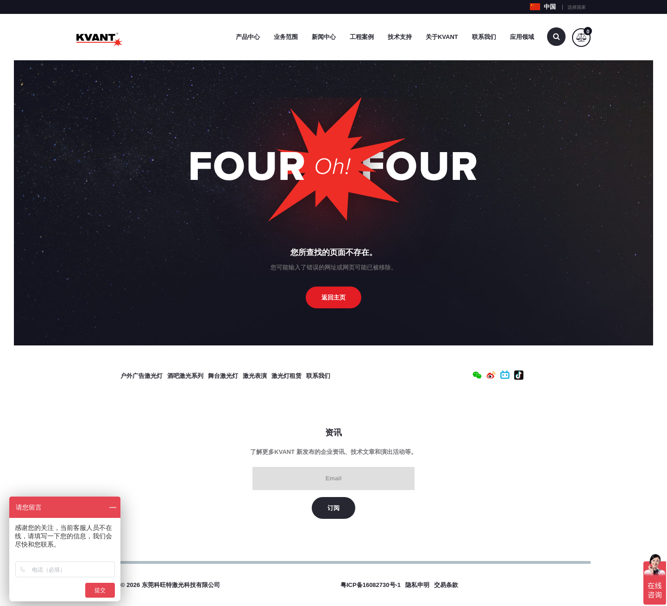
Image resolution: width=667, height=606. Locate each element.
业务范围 (286, 36)
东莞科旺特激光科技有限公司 (181, 584)
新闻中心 (324, 36)
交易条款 (446, 584)
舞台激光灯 (223, 375)
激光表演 (255, 375)
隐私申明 (417, 584)
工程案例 (362, 36)
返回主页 (333, 297)
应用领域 (522, 36)
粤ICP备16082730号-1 (370, 584)
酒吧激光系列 (185, 375)
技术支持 (400, 36)
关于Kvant (442, 36)
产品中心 (248, 36)
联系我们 (484, 36)
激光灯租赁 (286, 375)
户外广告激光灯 (141, 375)
